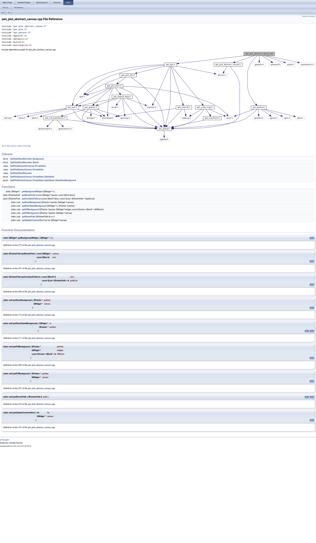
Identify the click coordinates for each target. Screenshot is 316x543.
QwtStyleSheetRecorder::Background (27, 159)
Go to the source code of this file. (16, 146)
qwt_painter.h (21, 32)
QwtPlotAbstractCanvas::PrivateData (26, 169)
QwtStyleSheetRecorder (21, 173)
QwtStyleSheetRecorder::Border (24, 162)
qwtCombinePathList (31, 199)
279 (20, 245)
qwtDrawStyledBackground (34, 206)
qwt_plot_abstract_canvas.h (29, 26)
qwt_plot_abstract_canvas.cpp (41, 245)
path (52, 216)
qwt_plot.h (20, 29)
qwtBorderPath (28, 195)
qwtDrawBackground (31, 202)
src (9, 12)
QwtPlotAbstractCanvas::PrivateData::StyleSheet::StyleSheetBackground (43, 180)
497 (20, 268)
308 (20, 365)
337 (20, 388)
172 (20, 315)
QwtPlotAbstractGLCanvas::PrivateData (28, 166)
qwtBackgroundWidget (32, 191)
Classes (304, 16)
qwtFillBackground (30, 209)
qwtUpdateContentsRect (33, 220)
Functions (312, 16)
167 (20, 427)
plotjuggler (4, 440)
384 (20, 292)
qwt (3, 12)
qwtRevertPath (28, 216)
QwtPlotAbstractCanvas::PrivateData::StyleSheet (32, 177)
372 (20, 404)
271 (20, 338)
